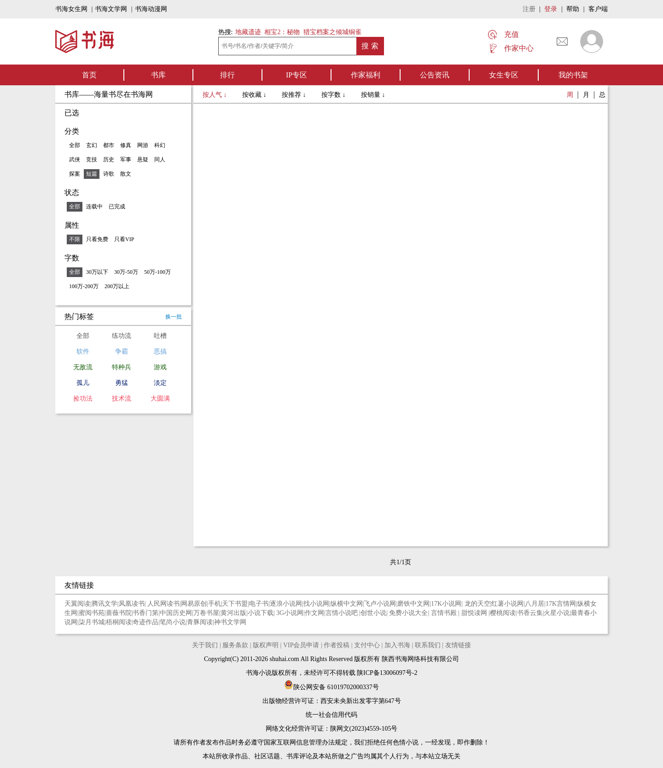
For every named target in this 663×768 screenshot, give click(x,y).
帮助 (572, 9)
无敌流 (83, 367)
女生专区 (503, 75)
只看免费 (97, 239)
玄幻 (91, 145)
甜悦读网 (475, 612)
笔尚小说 (173, 622)
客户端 (598, 9)
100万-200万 (84, 286)
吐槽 (160, 335)
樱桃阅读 (503, 612)
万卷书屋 (206, 612)
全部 (74, 145)
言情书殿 (445, 612)
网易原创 (194, 603)
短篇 (91, 174)
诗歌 (108, 174)
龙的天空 (477, 603)
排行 (227, 75)
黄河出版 (233, 612)
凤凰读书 (132, 603)
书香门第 (145, 612)
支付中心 (367, 645)
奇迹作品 (145, 622)
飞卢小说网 (380, 603)
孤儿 (82, 382)
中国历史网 (176, 612)
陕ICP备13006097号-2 (386, 672)
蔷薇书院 (119, 612)
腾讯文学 (104, 603)
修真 (125, 145)
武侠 (74, 159)
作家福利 (365, 75)
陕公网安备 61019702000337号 (331, 687)
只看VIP (124, 239)
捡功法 (83, 398)
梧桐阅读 (119, 622)
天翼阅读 (77, 603)
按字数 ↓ (334, 94)
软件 (82, 351)
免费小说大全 (408, 612)
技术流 (121, 398)
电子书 (258, 603)
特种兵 (121, 367)
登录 (550, 9)
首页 (89, 75)
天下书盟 (235, 603)
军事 (125, 159)
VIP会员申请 (301, 645)
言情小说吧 (343, 612)
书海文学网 (111, 9)
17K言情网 (561, 603)
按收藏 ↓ (255, 94)
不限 (74, 239)
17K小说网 (446, 603)
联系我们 (428, 645)
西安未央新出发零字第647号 (360, 700)
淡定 (160, 382)
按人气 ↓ (215, 94)
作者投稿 (336, 645)
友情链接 (458, 645)
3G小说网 (289, 612)
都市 (108, 145)
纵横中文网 (347, 603)
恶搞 (160, 351)
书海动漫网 (151, 9)
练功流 (121, 335)
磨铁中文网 (413, 603)
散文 (125, 174)
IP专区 (296, 75)
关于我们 (205, 645)
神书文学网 (230, 622)
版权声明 (266, 645)
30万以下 (97, 272)
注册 (529, 9)
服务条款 (235, 645)
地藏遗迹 (247, 32)
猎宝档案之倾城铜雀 (332, 32)
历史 (108, 159)
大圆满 (160, 398)
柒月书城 (92, 622)
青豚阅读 (200, 622)
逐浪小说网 (286, 603)
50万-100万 (157, 272)
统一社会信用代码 (331, 714)
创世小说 (373, 612)
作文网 (314, 612)
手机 (214, 603)
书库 (158, 75)
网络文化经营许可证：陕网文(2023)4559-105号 (332, 728)
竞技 (91, 159)
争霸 (121, 351)
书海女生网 (71, 9)
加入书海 (397, 645)
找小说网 (316, 603)
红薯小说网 (507, 603)
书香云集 (530, 612)
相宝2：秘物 (282, 32)
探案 (74, 174)
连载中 (94, 206)
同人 (159, 159)
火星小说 (557, 612)
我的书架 (573, 75)
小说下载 (260, 612)
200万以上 (117, 286)
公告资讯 (434, 75)
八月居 (534, 603)
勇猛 (121, 382)
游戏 (160, 367)
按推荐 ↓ (295, 94)
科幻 (159, 145)
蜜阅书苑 (92, 612)
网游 (142, 145)
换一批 (173, 316)
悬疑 (142, 159)
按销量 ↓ (373, 94)
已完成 (117, 206)
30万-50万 (126, 272)
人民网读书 (163, 603)
